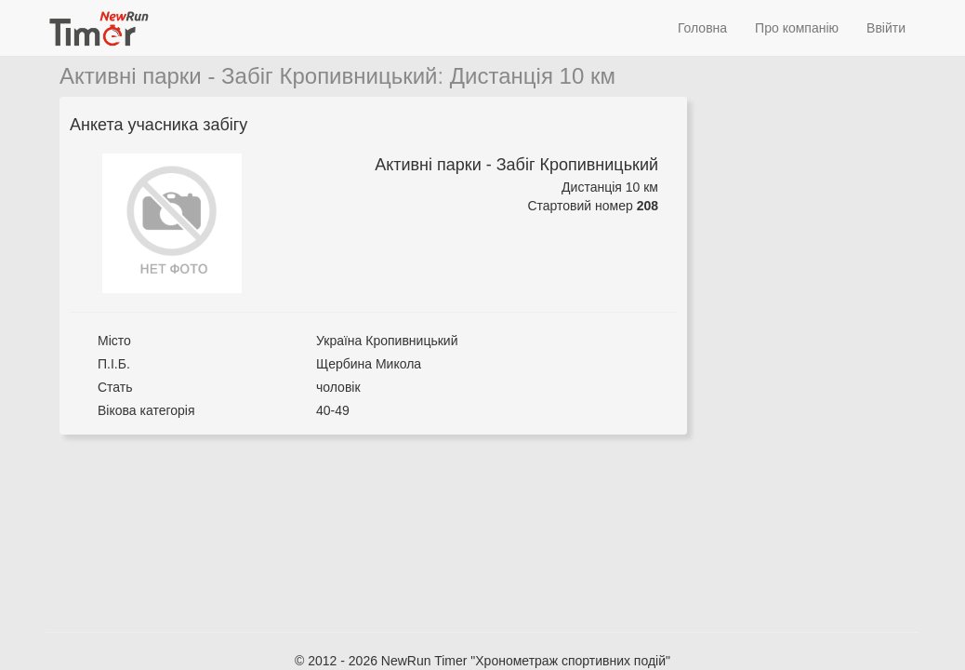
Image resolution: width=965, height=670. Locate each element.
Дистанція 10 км (532, 75)
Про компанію (797, 27)
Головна (702, 27)
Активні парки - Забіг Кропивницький (248, 75)
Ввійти (886, 27)
